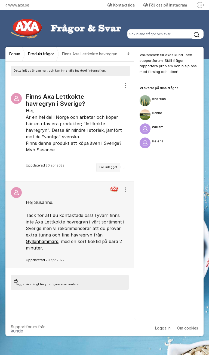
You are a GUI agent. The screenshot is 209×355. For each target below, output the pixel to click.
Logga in (163, 328)
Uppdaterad (45, 260)
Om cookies (187, 328)
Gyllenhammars (42, 241)
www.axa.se (17, 5)
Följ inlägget (108, 167)
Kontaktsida (121, 5)
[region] (69, 128)
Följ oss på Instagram (165, 5)
